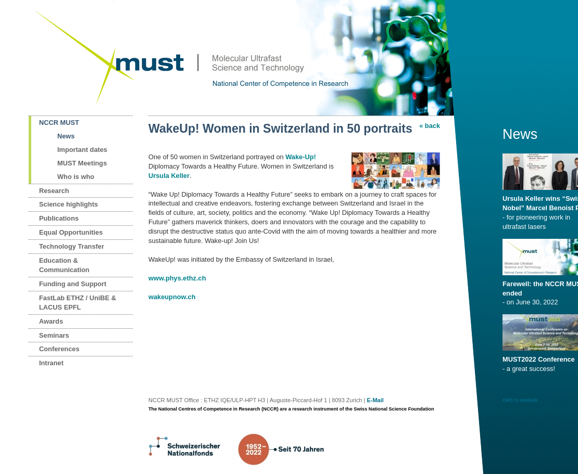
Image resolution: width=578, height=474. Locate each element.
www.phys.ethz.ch (177, 278)
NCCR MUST (59, 122)
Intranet (51, 363)
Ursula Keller (169, 176)
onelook (529, 400)
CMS (507, 400)
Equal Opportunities (71, 232)
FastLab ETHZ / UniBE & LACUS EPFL (77, 302)
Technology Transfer (71, 246)
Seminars (54, 335)
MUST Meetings (82, 163)
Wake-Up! (300, 157)
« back (429, 126)
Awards (51, 321)
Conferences (59, 349)
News (65, 136)
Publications (59, 218)
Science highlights (68, 204)
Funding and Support (72, 284)
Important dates (82, 149)
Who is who (75, 177)
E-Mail (375, 400)
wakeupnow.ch (172, 297)
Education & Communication (64, 265)
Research (54, 191)
